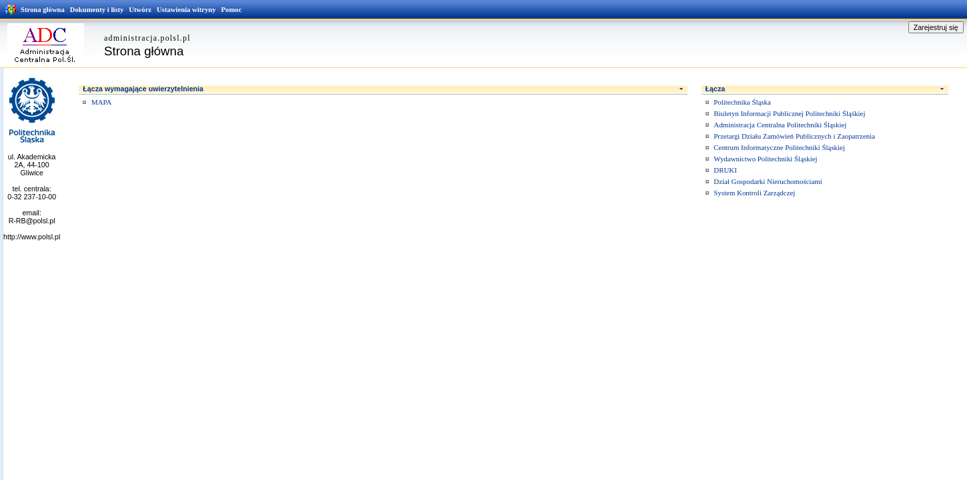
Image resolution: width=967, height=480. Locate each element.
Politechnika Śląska (742, 102)
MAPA (101, 102)
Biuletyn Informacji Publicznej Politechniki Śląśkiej (789, 113)
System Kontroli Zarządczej (754, 193)
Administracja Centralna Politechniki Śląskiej (780, 125)
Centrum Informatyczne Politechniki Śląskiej (779, 147)
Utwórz (140, 9)
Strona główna (43, 9)
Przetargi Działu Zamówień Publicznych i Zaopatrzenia (794, 136)
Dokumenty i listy (97, 9)
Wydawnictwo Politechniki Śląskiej (765, 159)
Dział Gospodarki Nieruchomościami (768, 181)
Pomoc (231, 9)
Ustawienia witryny (186, 9)
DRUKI (725, 170)
